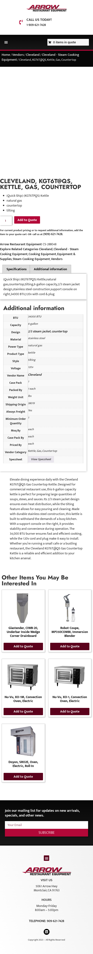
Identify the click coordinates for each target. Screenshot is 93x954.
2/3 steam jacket (39, 331)
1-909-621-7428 (36, 25)
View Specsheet (41, 459)
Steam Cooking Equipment (31, 259)
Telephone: (38, 921)
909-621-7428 (55, 921)
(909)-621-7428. (53, 234)
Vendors (18, 55)
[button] (6, 42)
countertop (59, 331)
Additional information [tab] (50, 269)
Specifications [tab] (17, 269)
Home (6, 55)
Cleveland (33, 55)
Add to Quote (27, 220)
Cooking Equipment (42, 254)
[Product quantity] (6, 220)
